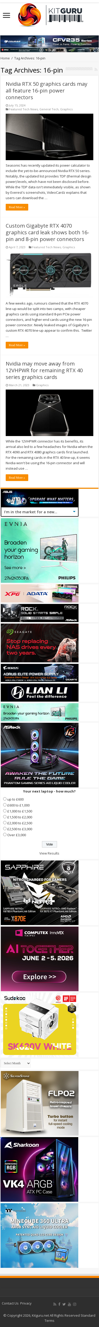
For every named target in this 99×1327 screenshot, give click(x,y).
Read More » (17, 207)
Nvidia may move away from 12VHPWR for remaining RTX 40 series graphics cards (44, 370)
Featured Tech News (23, 109)
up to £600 (15, 799)
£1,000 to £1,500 (19, 811)
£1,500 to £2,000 (19, 817)
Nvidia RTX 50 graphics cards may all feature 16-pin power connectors (46, 90)
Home (5, 58)
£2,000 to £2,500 (19, 823)
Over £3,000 (16, 835)
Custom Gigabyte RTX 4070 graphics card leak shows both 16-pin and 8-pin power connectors (47, 232)
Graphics (66, 109)
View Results (49, 853)
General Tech (49, 109)
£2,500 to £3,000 (19, 829)
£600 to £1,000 (18, 805)
